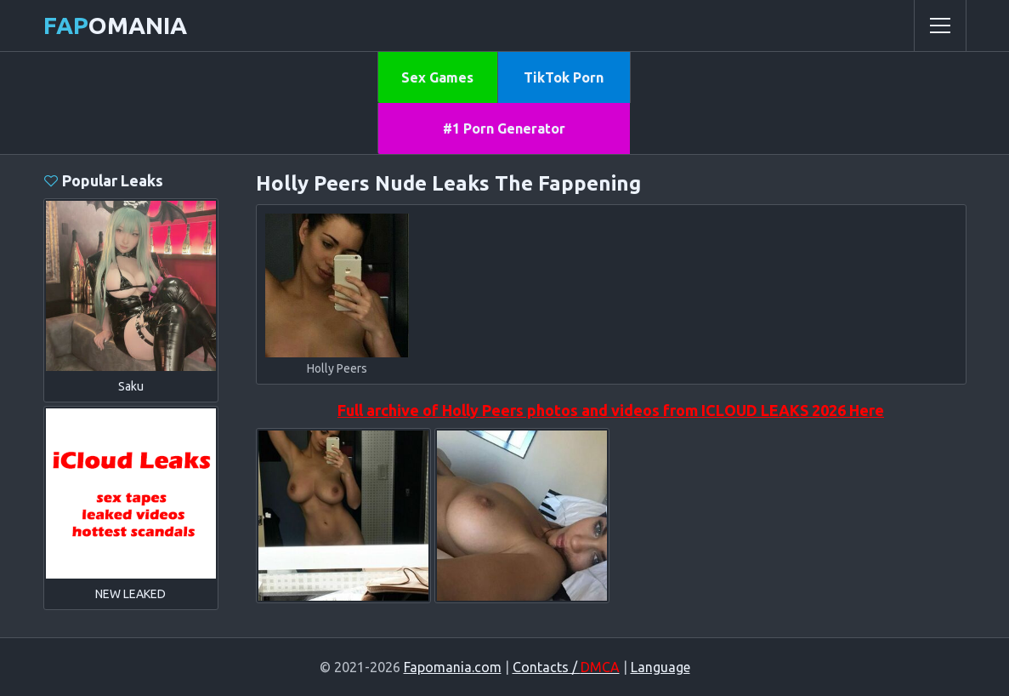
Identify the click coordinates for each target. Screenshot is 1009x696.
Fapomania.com (453, 667)
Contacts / (566, 667)
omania (115, 25)
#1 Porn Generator (504, 128)
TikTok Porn (564, 77)
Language (660, 667)
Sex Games (437, 77)
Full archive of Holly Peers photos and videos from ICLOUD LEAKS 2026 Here (610, 410)
